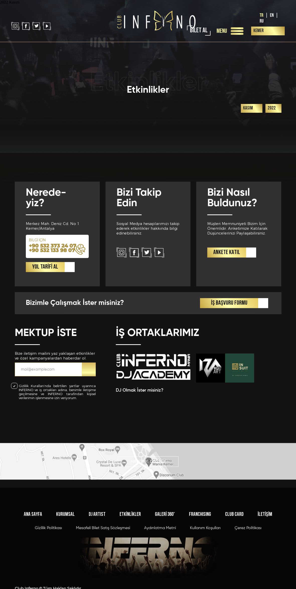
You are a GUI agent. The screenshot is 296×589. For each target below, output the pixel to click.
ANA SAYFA (33, 554)
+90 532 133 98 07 (52, 297)
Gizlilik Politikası (48, 568)
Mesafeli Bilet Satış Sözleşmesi (103, 568)
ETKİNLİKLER (130, 554)
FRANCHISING (200, 554)
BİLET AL (199, 30)
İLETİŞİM (265, 554)
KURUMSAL (65, 554)
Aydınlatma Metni (160, 568)
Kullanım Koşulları (205, 568)
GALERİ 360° (165, 554)
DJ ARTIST (97, 554)
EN (272, 15)
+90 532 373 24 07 (52, 292)
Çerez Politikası (248, 568)
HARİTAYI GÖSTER (148, 474)
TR (261, 15)
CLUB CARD (234, 554)
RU (262, 21)
